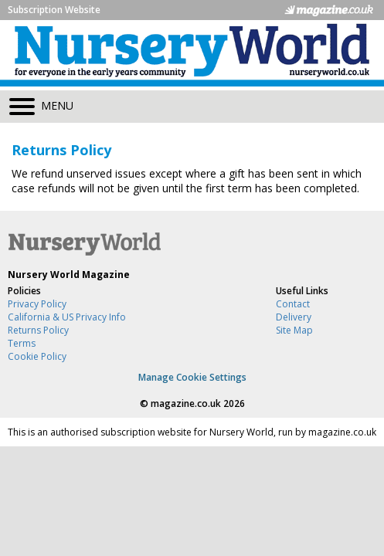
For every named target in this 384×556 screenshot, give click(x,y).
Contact (293, 303)
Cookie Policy (37, 356)
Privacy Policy (37, 303)
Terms (22, 343)
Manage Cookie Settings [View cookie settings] (192, 377)
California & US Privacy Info (67, 317)
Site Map (294, 330)
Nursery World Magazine (69, 274)
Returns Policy (38, 330)
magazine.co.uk (186, 403)
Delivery (293, 317)
